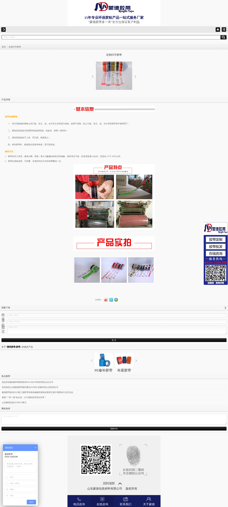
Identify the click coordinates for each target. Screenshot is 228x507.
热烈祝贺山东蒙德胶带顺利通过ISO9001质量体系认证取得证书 (30, 387)
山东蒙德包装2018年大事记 (14, 402)
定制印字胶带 (15, 47)
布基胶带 (124, 362)
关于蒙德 (149, 501)
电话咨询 (79, 501)
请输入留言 (117, 330)
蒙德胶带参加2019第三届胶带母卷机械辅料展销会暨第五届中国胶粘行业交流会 (37, 392)
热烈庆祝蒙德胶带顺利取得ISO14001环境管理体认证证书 (27, 382)
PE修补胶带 (103, 362)
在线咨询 (102, 501)
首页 (4, 47)
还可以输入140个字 (114, 419)
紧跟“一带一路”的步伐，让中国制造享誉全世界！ (24, 397)
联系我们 (125, 501)
